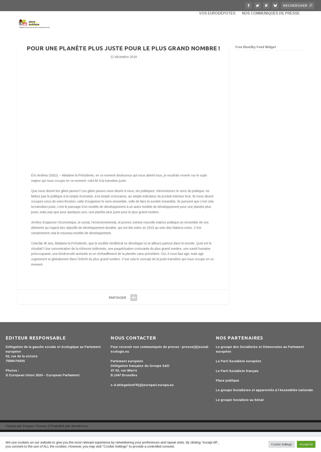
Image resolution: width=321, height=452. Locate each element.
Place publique (227, 400)
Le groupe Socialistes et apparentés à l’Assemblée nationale (264, 410)
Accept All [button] (306, 444)
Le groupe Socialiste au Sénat (240, 420)
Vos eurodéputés (217, 33)
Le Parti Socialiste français (237, 391)
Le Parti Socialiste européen (238, 381)
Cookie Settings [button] (281, 444)
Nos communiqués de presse (271, 33)
